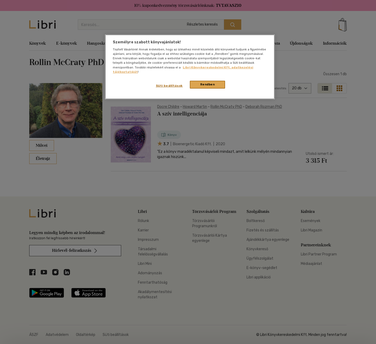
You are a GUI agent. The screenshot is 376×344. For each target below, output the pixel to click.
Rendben (207, 84)
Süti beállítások (169, 86)
